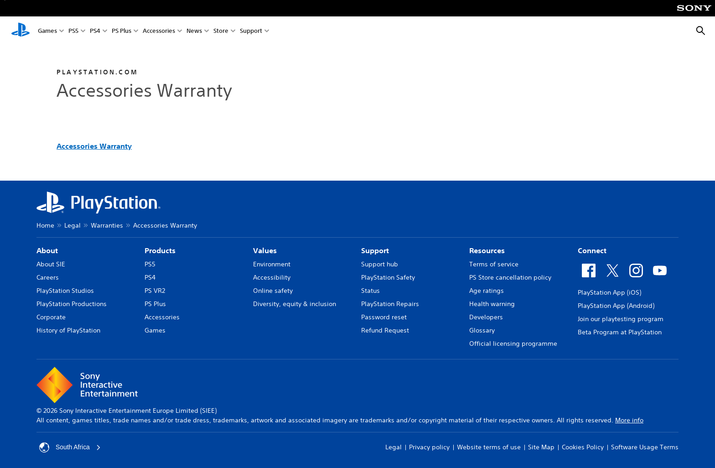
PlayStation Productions (71, 304)
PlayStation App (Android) (616, 306)
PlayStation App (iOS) (609, 292)
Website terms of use (489, 447)
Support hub (379, 264)
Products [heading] (160, 250)
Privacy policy (429, 447)
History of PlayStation (68, 330)
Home (45, 225)
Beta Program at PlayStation (620, 332)
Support (251, 31)
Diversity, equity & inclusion (294, 304)
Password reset (384, 317)
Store (220, 31)
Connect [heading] (592, 250)
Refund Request (385, 330)
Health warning (492, 304)
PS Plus (121, 31)
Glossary (482, 330)
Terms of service (493, 264)
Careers (47, 277)
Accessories (159, 31)
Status (370, 290)
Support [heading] (375, 250)
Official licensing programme (513, 343)
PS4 (95, 31)
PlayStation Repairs (390, 304)
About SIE (50, 264)
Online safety (273, 290)
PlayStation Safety (388, 277)
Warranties (107, 225)
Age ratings (486, 290)
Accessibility (271, 277)
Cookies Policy (583, 447)
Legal (72, 225)
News (194, 31)
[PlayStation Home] (20, 31)
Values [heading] (265, 250)
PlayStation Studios (65, 290)
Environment (271, 264)
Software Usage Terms (645, 447)
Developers (486, 317)
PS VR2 (155, 290)
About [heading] (47, 250)
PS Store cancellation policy (510, 277)
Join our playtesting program (620, 319)
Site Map (541, 447)
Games (47, 31)
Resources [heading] (487, 250)
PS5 (73, 31)
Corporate (51, 317)
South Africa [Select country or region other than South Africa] (70, 447)
